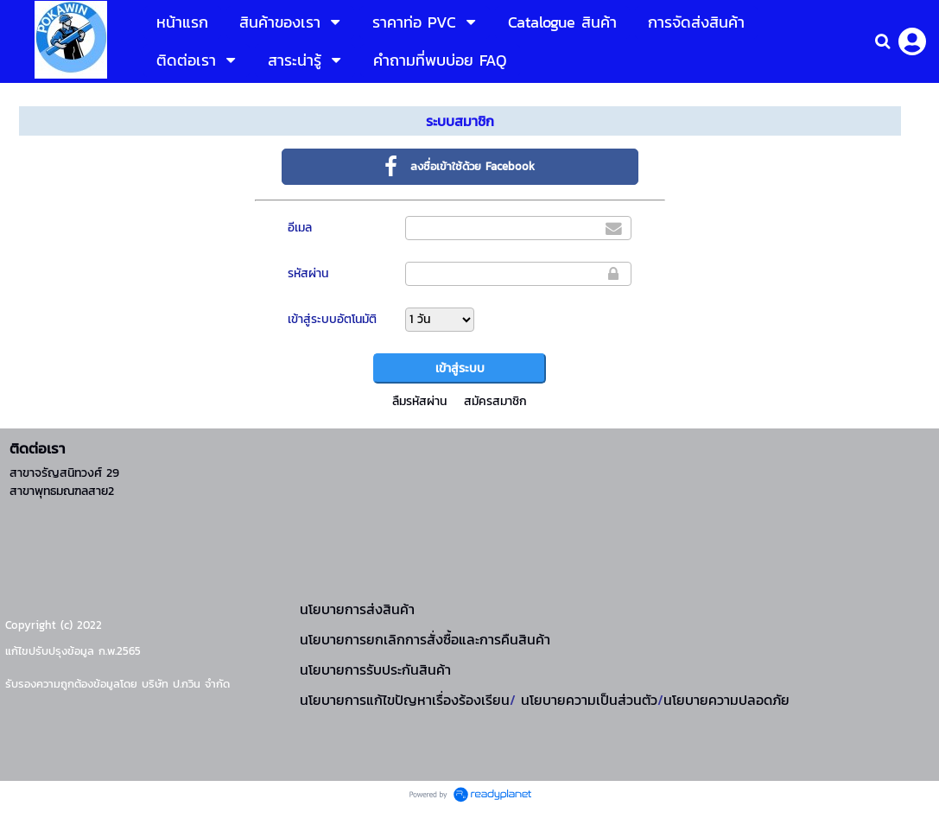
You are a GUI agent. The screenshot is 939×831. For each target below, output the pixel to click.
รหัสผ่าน (308, 273)
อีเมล (300, 228)
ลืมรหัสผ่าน (419, 401)
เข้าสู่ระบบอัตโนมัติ (332, 319)
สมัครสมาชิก (495, 401)
